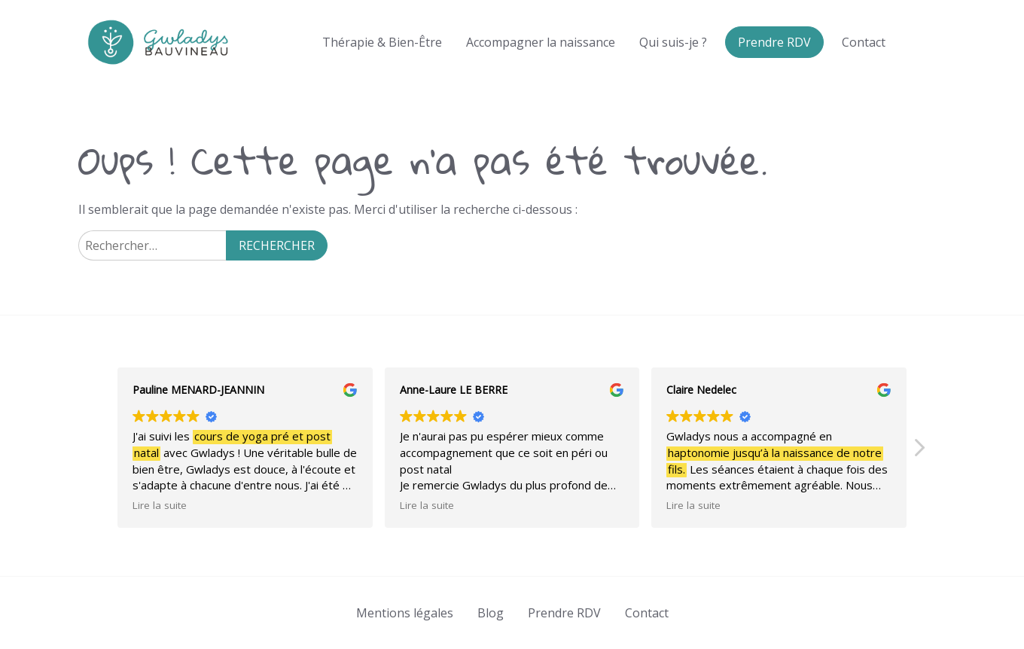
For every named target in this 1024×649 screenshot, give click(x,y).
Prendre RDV (774, 42)
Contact (863, 42)
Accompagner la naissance (540, 42)
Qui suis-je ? (673, 42)
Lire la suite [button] (160, 505)
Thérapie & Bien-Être (382, 42)
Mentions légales (404, 613)
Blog (490, 613)
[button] (918, 452)
